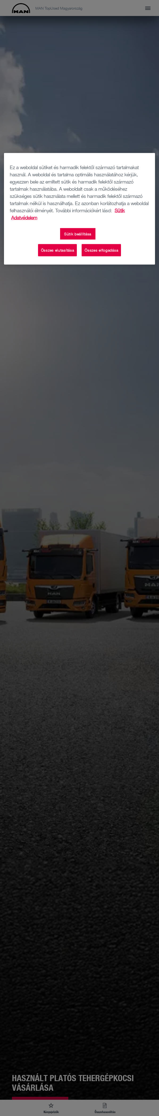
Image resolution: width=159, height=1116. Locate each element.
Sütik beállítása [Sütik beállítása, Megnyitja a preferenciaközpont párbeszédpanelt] (77, 233)
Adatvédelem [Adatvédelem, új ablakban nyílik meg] (24, 217)
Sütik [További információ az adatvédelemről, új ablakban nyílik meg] (120, 210)
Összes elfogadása (101, 250)
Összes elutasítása (57, 250)
